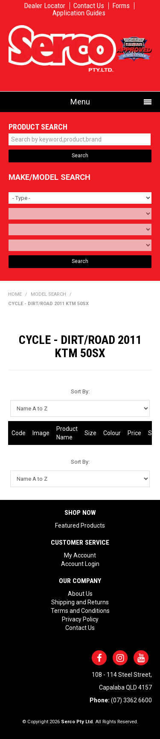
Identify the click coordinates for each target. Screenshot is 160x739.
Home (15, 294)
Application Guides (78, 13)
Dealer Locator (44, 5)
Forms (121, 5)
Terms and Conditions (80, 610)
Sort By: (80, 391)
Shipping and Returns (80, 602)
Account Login (80, 563)
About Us (80, 593)
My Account (80, 555)
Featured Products (80, 525)
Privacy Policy (80, 619)
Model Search (48, 294)
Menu (80, 101)
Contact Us (88, 5)
